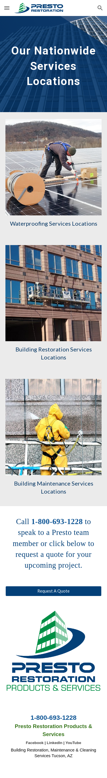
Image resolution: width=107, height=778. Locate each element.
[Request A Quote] (54, 591)
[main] (53, 64)
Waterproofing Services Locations (53, 223)
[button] (7, 8)
